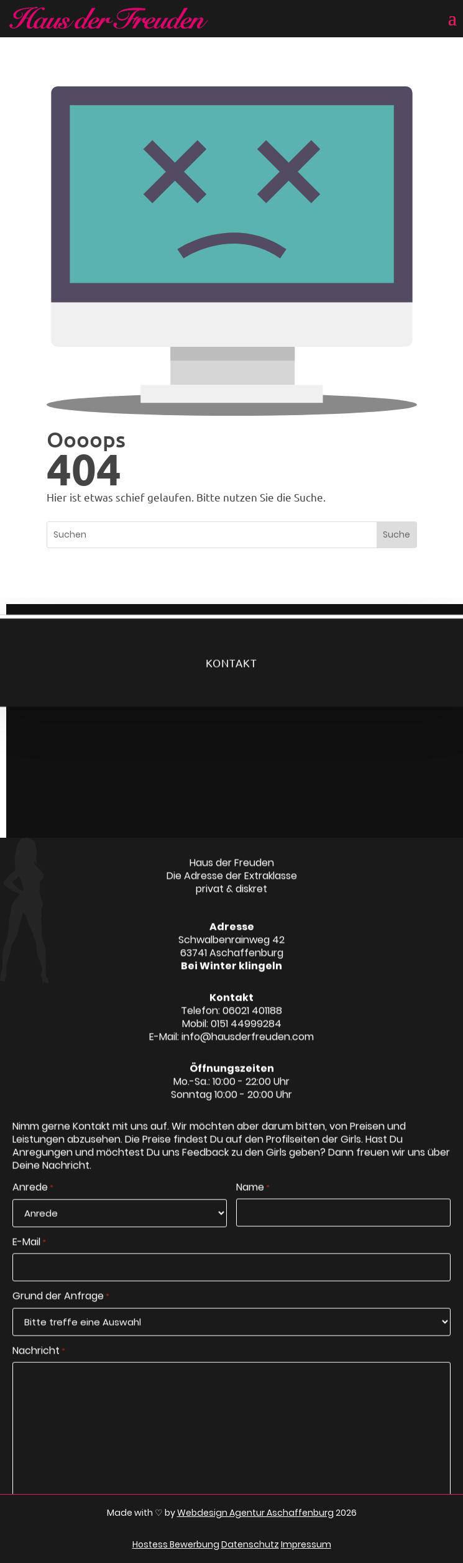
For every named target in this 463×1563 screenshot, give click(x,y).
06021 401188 (252, 1024)
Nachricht (38, 1364)
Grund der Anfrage (60, 1309)
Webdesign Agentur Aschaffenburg (255, 1512)
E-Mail (29, 1255)
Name (253, 1201)
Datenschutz (250, 1544)
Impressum (306, 1544)
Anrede (32, 1201)
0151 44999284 (246, 1037)
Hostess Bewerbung (175, 1544)
